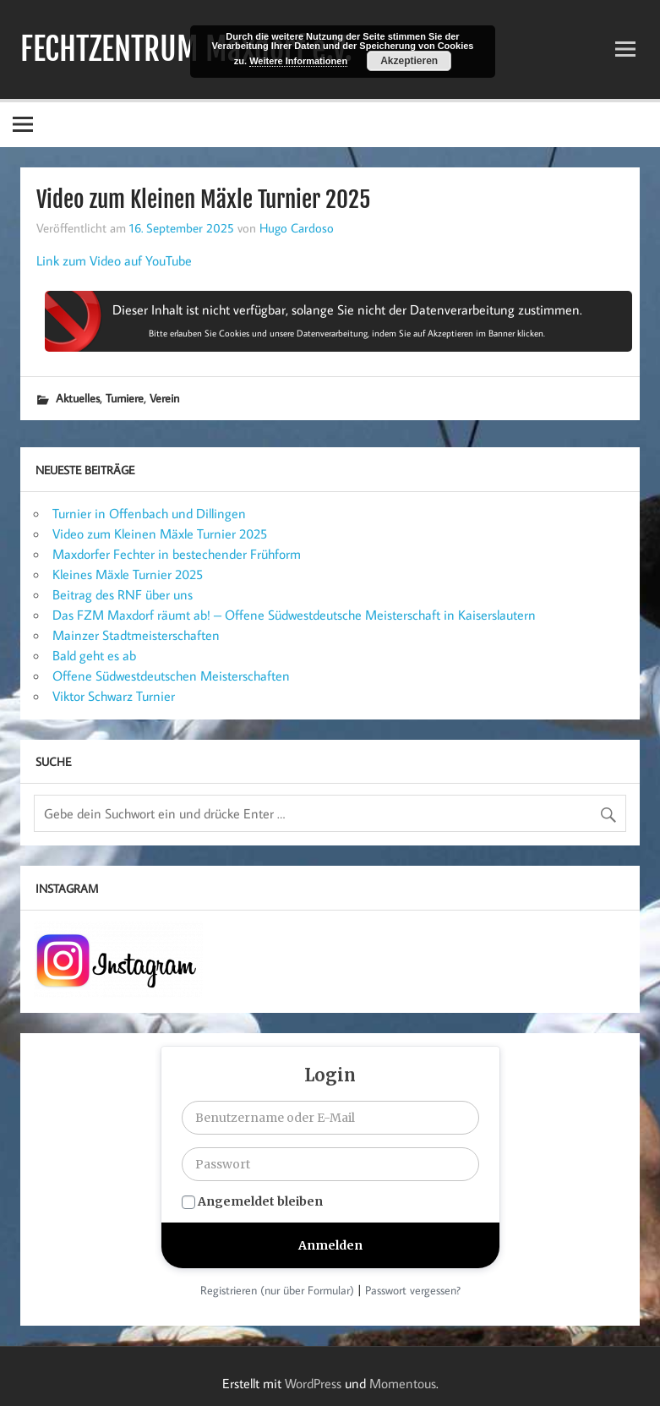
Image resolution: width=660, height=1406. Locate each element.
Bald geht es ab (94, 655)
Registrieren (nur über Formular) (277, 1290)
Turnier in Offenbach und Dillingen (149, 513)
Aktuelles (78, 398)
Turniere (125, 398)
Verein (164, 398)
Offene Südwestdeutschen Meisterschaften (171, 675)
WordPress (313, 1383)
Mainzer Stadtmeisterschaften (136, 634)
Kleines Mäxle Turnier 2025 (127, 574)
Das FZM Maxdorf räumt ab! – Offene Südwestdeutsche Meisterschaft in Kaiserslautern (294, 614)
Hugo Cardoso (296, 227)
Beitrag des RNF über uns (122, 594)
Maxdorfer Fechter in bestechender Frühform (176, 553)
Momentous (402, 1383)
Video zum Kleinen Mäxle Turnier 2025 (159, 533)
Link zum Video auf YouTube (114, 260)
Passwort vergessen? (413, 1290)
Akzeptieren (409, 61)
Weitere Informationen (298, 61)
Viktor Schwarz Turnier (113, 695)
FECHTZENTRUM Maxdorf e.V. (186, 49)
